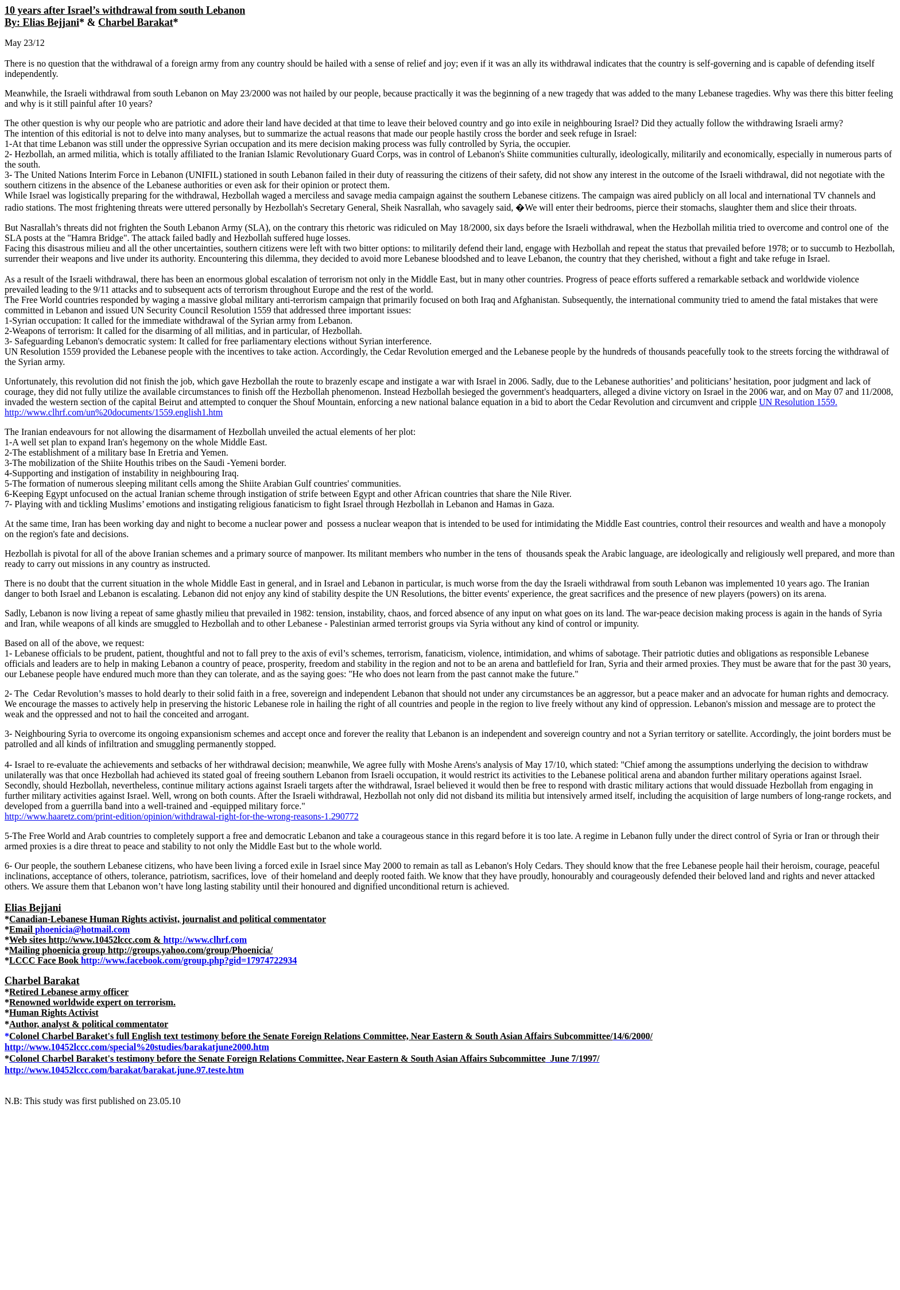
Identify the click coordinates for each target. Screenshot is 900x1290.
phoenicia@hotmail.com (82, 929)
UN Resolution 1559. (798, 402)
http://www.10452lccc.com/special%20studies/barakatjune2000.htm (137, 1047)
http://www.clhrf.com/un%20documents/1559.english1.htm (114, 412)
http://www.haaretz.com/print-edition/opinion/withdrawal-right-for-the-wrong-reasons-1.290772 (182, 816)
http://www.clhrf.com (205, 940)
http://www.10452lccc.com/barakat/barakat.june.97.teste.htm (124, 1070)
